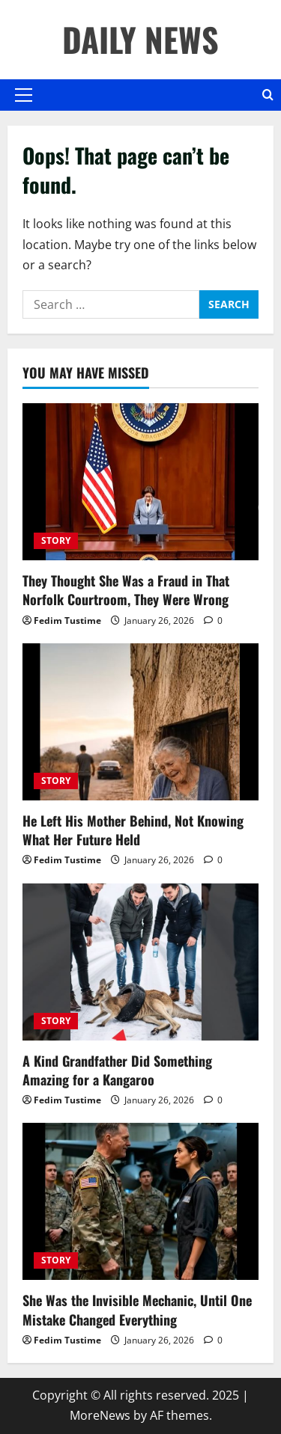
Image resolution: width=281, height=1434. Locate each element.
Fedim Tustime (67, 620)
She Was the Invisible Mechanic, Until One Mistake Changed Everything (137, 1309)
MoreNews (100, 1415)
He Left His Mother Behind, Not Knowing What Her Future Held (133, 830)
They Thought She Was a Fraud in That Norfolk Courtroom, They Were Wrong (125, 590)
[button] (23, 95)
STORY (55, 540)
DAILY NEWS (140, 39)
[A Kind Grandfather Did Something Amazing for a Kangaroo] (140, 962)
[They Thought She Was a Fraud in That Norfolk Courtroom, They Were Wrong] (140, 481)
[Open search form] (268, 95)
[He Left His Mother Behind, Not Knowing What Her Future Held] (140, 721)
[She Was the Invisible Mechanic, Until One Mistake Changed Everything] (140, 1201)
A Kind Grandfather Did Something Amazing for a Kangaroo (117, 1070)
